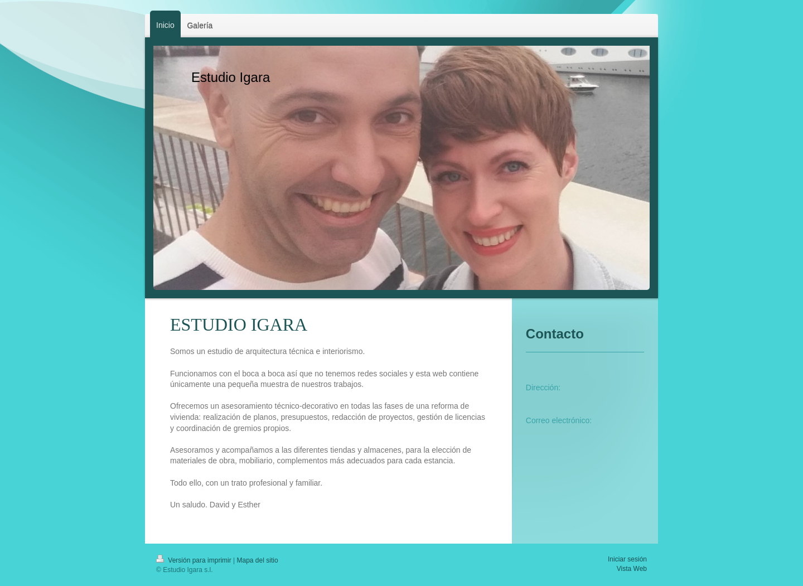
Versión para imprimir (194, 560)
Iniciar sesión (627, 559)
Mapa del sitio (257, 560)
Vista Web (632, 569)
